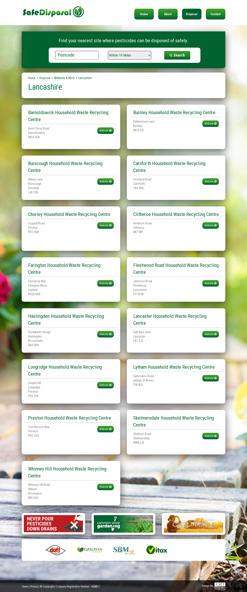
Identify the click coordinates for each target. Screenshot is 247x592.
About (168, 14)
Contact (216, 14)
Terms (25, 586)
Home (144, 14)
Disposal (191, 14)
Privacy (34, 586)
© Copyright (47, 586)
